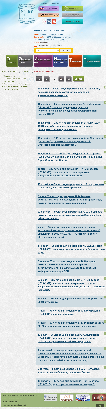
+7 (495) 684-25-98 (57, 30)
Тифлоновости (26, 71)
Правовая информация (9, 402)
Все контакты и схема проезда (48, 45)
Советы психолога (11, 89)
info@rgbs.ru (44, 42)
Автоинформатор (72, 8)
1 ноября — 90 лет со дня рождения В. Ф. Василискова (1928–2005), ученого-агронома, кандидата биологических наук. (71, 249)
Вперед (78, 79)
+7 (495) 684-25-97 (41, 30)
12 (61, 79)
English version (48, 8)
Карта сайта (44, 3)
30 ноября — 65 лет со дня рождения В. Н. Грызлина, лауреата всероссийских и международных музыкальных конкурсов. (69, 92)
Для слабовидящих (49, 14)
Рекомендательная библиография (17, 84)
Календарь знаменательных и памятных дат (15, 80)
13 (69, 79)
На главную (55, 3)
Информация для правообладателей (14, 405)
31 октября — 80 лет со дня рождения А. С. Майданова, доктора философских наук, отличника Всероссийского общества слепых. (70, 215)
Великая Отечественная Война (16, 87)
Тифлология (13, 71)
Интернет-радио (72, 15)
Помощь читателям (72, 21)
